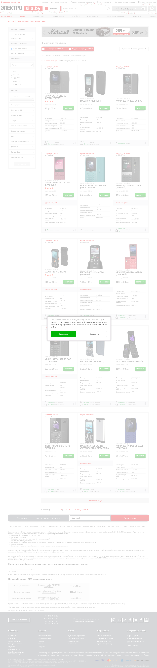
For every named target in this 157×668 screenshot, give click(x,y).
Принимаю (63, 334)
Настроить (94, 334)
